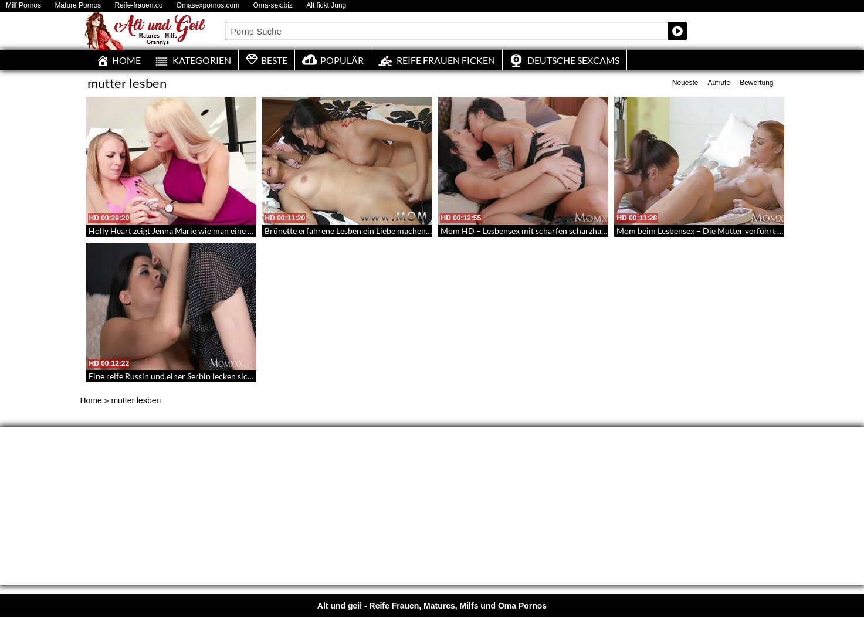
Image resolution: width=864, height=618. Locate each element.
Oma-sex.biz (273, 5)
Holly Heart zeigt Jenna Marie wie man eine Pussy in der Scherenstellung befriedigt (239, 231)
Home (91, 400)
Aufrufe (718, 83)
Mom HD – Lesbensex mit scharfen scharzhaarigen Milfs (543, 231)
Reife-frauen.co (138, 5)
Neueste (685, 83)
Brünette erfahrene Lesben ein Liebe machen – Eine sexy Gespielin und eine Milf (409, 231)
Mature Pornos (78, 5)
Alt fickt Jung (326, 5)
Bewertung (756, 83)
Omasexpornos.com (208, 5)
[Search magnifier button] (677, 31)
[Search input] (447, 31)
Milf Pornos (23, 5)
